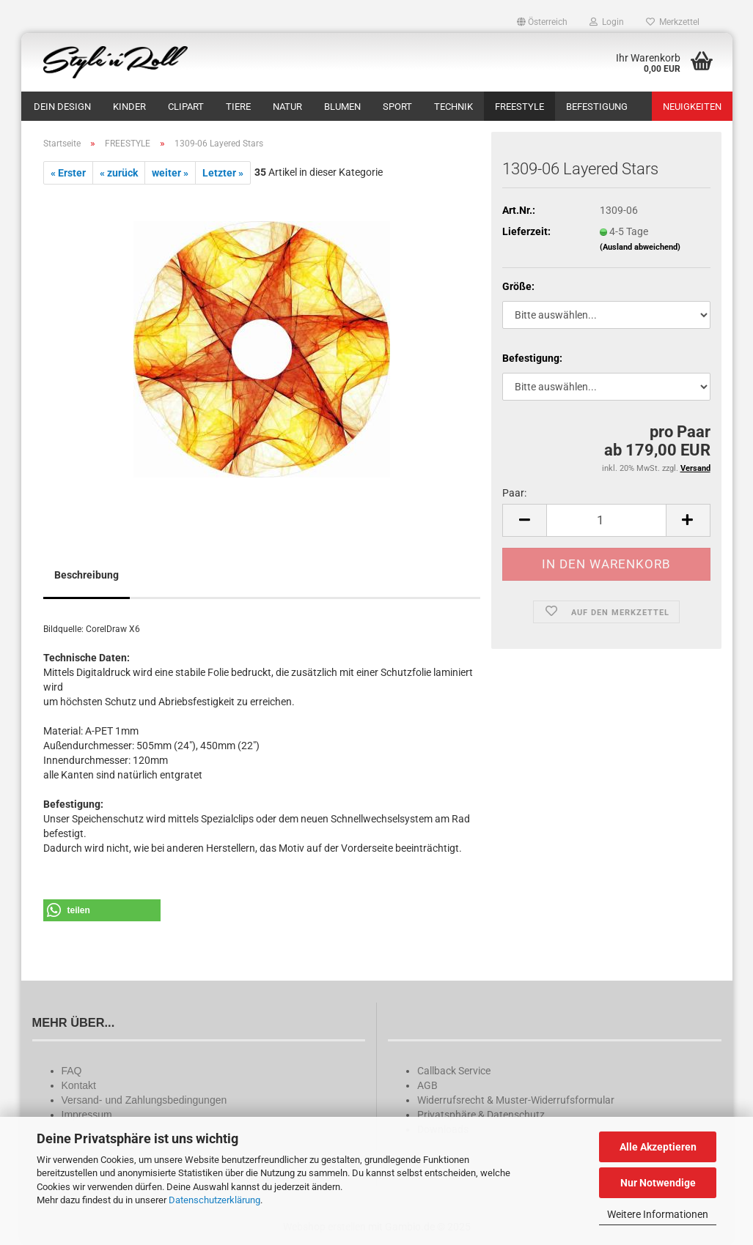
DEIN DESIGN (62, 106)
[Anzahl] (606, 520)
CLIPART (186, 106)
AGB (427, 1085)
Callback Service (454, 1071)
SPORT (397, 106)
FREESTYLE (519, 106)
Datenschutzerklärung (214, 1199)
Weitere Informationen (657, 1214)
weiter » (170, 173)
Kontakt (79, 1085)
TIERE (238, 106)
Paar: (514, 493)
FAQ (72, 1071)
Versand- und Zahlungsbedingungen (144, 1100)
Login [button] (606, 22)
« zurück (119, 173)
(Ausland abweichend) (640, 247)
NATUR (287, 106)
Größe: (518, 286)
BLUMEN (342, 106)
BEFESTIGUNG (597, 106)
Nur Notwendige (658, 1183)
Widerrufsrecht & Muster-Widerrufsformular (515, 1100)
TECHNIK (453, 106)
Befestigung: (532, 358)
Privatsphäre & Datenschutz (481, 1114)
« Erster (68, 173)
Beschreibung (86, 575)
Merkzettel (672, 22)
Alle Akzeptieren (658, 1147)
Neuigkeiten (692, 106)
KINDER (129, 106)
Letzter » (222, 173)
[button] (542, 22)
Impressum (87, 1114)
